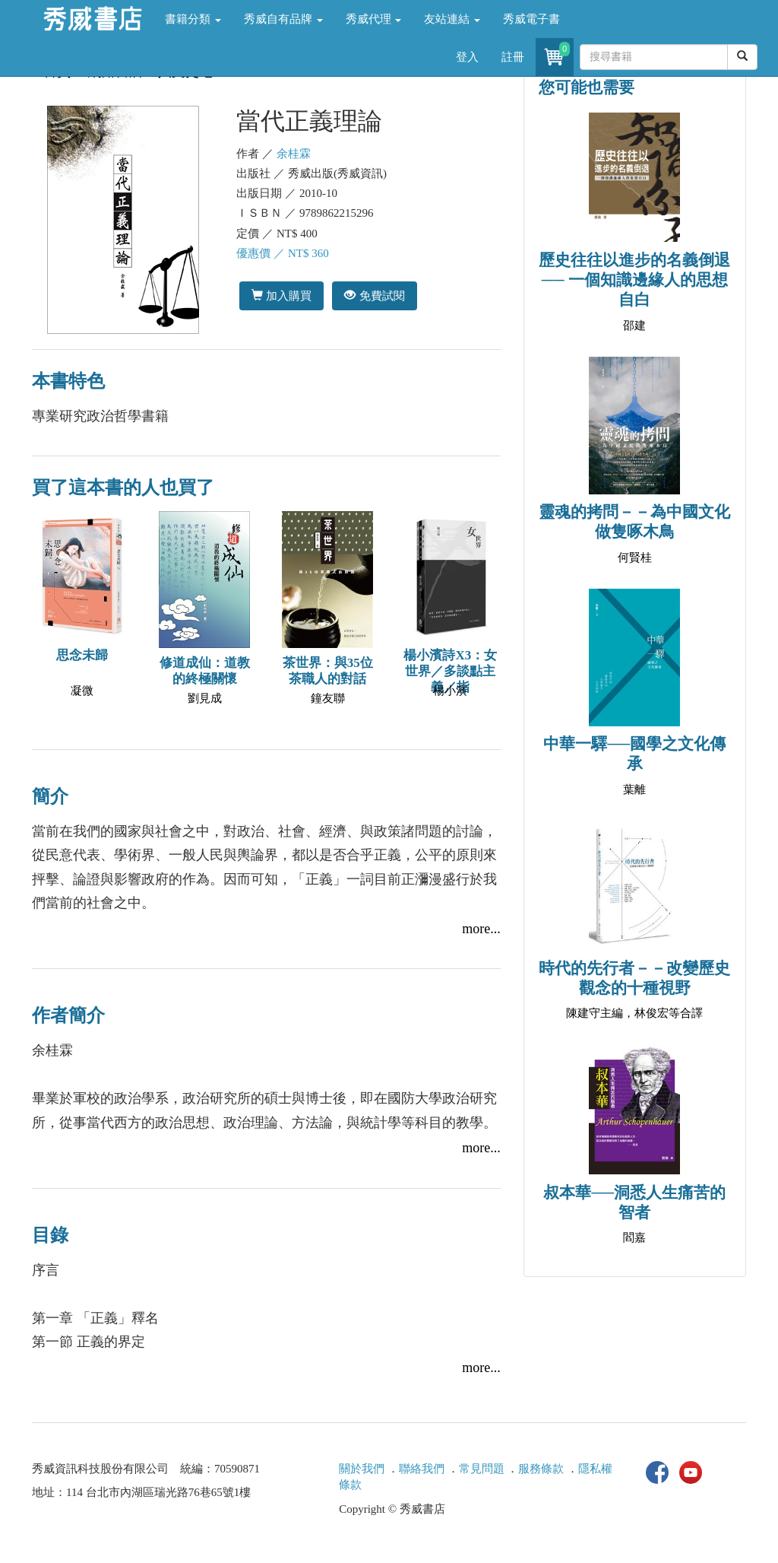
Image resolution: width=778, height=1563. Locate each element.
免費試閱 (374, 295)
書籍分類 (193, 19)
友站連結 (452, 19)
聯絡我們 (421, 1469)
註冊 (512, 57)
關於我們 (361, 1469)
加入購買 (281, 295)
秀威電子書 (531, 19)
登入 (467, 57)
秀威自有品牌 (283, 19)
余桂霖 (294, 154)
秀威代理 (374, 19)
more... (481, 928)
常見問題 (481, 1469)
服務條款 (541, 1469)
